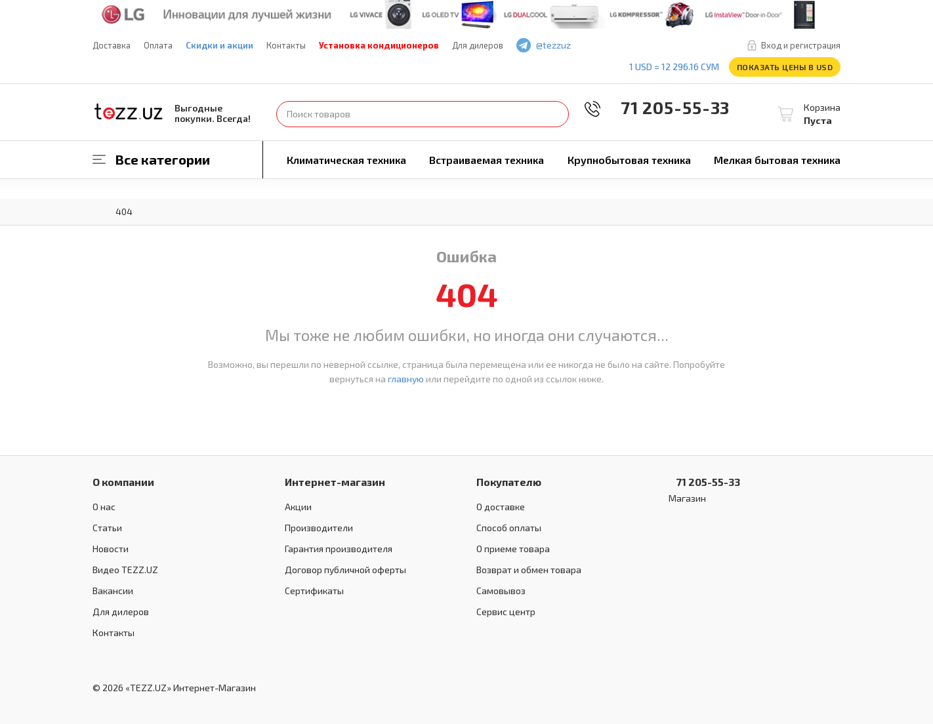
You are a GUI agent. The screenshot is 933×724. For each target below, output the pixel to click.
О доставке (500, 506)
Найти (556, 114)
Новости (111, 548)
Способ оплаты (508, 527)
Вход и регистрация (800, 45)
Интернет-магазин (335, 481)
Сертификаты (314, 590)
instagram (644, 45)
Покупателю (508, 481)
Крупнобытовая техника (629, 159)
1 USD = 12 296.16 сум (674, 66)
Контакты (286, 45)
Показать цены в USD (785, 66)
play (625, 45)
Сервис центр (505, 611)
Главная (99, 210)
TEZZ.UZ (129, 111)
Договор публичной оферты (345, 569)
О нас (104, 506)
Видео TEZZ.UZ (125, 569)
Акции (298, 506)
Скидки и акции (219, 45)
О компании (123, 481)
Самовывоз (501, 590)
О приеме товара (513, 548)
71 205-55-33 (666, 107)
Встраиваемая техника (486, 159)
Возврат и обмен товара (528, 569)
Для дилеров (477, 45)
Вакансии (113, 590)
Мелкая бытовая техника (777, 159)
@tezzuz (553, 44)
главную (406, 378)
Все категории (162, 159)
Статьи (107, 527)
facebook (606, 45)
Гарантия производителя (338, 548)
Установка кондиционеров (379, 45)
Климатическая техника (346, 159)
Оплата (158, 45)
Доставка (112, 45)
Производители (319, 527)
